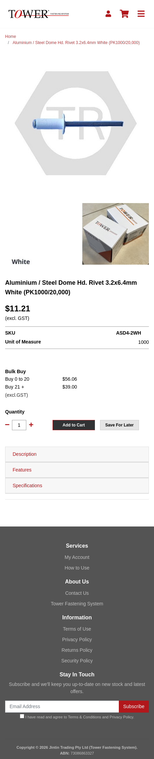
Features (22, 470)
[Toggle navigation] (141, 14)
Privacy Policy (77, 639)
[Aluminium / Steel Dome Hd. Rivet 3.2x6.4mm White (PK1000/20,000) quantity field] (19, 425)
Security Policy (77, 660)
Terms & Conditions (84, 717)
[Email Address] (62, 707)
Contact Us (77, 593)
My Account (77, 557)
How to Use (77, 568)
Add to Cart (73, 425)
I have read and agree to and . (77, 716)
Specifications (27, 485)
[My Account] (108, 14)
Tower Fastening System (77, 603)
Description (25, 454)
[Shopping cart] (124, 14)
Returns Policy (76, 650)
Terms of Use (77, 629)
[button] (119, 425)
